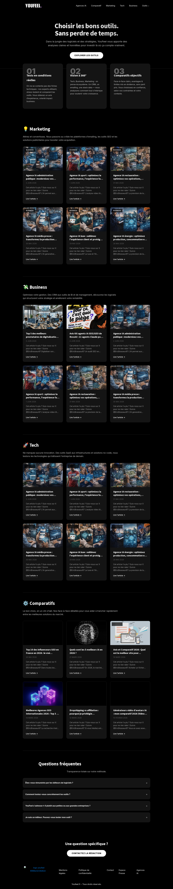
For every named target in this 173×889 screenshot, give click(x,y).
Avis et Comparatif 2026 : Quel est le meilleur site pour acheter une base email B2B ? (129, 653)
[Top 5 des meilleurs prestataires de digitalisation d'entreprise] (43, 328)
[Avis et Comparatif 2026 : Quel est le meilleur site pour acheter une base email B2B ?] (130, 644)
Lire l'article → (32, 199)
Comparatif (96, 5)
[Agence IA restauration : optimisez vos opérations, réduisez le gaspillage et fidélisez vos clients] (130, 170)
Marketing (110, 5)
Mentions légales (63, 871)
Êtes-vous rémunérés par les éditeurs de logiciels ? (49, 783)
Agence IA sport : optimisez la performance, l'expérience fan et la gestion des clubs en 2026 (86, 179)
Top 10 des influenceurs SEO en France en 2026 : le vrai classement (42, 653)
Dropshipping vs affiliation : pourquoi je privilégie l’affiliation (84, 714)
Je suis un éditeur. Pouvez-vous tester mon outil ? (48, 817)
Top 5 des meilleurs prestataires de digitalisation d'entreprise (41, 337)
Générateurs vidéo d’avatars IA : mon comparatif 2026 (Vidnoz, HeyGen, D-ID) (130, 714)
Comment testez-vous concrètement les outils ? (47, 794)
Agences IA (81, 5)
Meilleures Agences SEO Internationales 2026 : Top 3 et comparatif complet (42, 714)
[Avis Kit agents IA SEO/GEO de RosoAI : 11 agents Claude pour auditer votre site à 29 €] (86, 328)
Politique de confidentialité (85, 871)
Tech (122, 5)
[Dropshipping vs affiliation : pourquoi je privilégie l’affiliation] (86, 705)
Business (133, 5)
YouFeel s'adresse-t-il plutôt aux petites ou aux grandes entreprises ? (57, 806)
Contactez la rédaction (86, 853)
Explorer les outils (87, 55)
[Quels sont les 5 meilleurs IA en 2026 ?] (86, 644)
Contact (110, 870)
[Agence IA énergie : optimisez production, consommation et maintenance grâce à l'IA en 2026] (130, 231)
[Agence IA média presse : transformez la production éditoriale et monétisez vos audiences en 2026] (43, 231)
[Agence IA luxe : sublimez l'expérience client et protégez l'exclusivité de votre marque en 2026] (86, 231)
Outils (144, 5)
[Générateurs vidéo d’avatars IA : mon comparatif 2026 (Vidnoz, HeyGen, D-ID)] (130, 705)
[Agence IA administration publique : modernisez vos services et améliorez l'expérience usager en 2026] (43, 170)
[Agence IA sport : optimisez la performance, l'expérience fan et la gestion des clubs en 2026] (86, 170)
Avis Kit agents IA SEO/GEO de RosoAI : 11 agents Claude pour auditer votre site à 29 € (86, 337)
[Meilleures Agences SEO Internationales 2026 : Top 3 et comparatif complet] (43, 705)
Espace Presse (122, 871)
